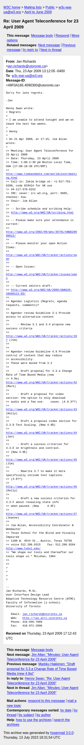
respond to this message (46, 701)
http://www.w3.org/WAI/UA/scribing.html (42, 213)
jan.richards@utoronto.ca (27, 66)
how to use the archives (34, 720)
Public (50, 7)
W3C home (11, 7)
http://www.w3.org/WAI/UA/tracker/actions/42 (41, 382)
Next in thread (51, 50)
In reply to (30, 50)
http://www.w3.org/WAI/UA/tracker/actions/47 (41, 514)
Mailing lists (33, 7)
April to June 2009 (38, 12)
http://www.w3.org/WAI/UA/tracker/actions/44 (41, 433)
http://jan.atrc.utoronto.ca (44, 618)
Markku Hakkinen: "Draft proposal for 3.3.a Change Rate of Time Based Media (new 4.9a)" (42, 668)
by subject (26, 715)
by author (44, 715)
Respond (62, 35)
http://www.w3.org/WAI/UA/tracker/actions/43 (41, 409)
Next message (49, 45)
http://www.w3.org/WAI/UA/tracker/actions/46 (41, 487)
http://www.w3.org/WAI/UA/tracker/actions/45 (41, 460)
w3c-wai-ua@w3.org (27, 75)
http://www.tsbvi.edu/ (23, 549)
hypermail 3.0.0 (61, 733)
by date (65, 710)
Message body (42, 35)
